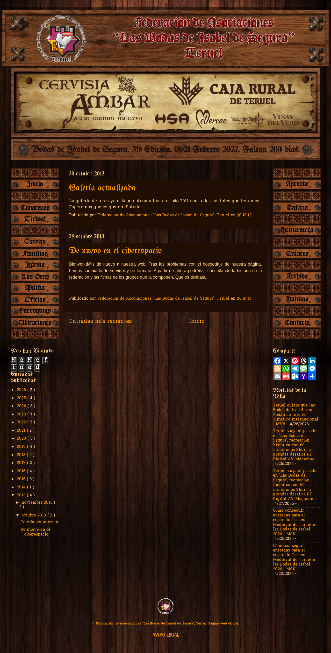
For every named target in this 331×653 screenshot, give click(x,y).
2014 (22, 487)
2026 (22, 390)
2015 (22, 479)
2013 (22, 495)
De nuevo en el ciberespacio (115, 251)
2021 (22, 431)
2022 (22, 422)
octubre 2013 (34, 515)
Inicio (197, 322)
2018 (22, 455)
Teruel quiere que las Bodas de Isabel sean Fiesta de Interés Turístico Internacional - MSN (295, 415)
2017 (22, 463)
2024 (22, 406)
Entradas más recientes (100, 322)
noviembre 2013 (38, 503)
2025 (22, 398)
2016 (22, 471)
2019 (22, 447)
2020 (22, 439)
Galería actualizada (102, 188)
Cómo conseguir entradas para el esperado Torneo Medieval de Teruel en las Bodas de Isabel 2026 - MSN (295, 522)
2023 (22, 414)
